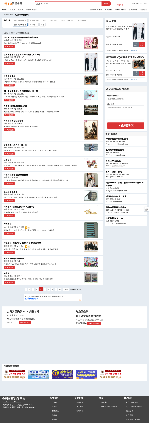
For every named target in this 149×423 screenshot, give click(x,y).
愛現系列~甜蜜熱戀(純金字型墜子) (19, 207)
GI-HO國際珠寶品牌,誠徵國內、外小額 (21, 91)
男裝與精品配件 (67, 20)
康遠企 (19, 276)
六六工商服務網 (132, 402)
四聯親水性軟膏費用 (115, 150)
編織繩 (7, 273)
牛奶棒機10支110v (114, 218)
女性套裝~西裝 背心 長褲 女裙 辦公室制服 (22, 243)
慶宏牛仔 (20, 57)
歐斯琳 (19, 40)
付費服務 (144, 10)
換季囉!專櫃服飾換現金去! (15, 106)
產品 (38, 4)
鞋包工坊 (20, 194)
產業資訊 (55, 411)
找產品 (12, 10)
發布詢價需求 (24, 323)
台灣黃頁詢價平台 (25, 400)
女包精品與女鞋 (82, 20)
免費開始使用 (94, 323)
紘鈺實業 (20, 227)
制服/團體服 (34, 20)
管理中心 (135, 3)
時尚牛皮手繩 (9, 76)
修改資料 (134, 50)
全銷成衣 (20, 246)
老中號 (19, 123)
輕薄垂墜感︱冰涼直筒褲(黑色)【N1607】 (22, 55)
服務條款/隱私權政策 (109, 407)
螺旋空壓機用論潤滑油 (116, 207)
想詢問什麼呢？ (113, 96)
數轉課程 (108, 10)
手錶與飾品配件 (20, 20)
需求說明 (110, 104)
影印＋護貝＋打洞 (114, 172)
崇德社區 (20, 162)
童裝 (44, 20)
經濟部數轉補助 (96, 10)
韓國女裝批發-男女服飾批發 (16, 175)
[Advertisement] (125, 242)
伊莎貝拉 (20, 209)
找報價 (20, 10)
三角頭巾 (8, 160)
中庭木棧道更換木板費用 (117, 139)
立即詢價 (142, 44)
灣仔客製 (20, 79)
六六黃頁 (129, 415)
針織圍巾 (8, 224)
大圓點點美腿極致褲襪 (13, 121)
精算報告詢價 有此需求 (116, 196)
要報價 (54, 415)
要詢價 (54, 419)
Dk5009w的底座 (113, 161)
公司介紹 (135, 44)
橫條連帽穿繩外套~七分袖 (15, 145)
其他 (42, 25)
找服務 (4, 10)
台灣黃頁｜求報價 (133, 419)
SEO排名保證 (120, 10)
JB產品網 (129, 411)
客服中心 (104, 402)
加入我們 (143, 3)
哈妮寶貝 (15, 177)
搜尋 (106, 3)
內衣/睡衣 (33, 25)
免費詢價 (120, 4)
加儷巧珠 (20, 94)
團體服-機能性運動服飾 (14, 258)
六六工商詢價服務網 (134, 407)
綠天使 (19, 109)
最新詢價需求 (31, 10)
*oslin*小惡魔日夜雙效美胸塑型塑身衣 (21, 37)
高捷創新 (20, 147)
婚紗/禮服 (53, 20)
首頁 (5, 15)
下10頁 (66, 289)
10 (60, 289)
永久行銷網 (133, 10)
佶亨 (18, 261)
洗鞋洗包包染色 (10, 192)
